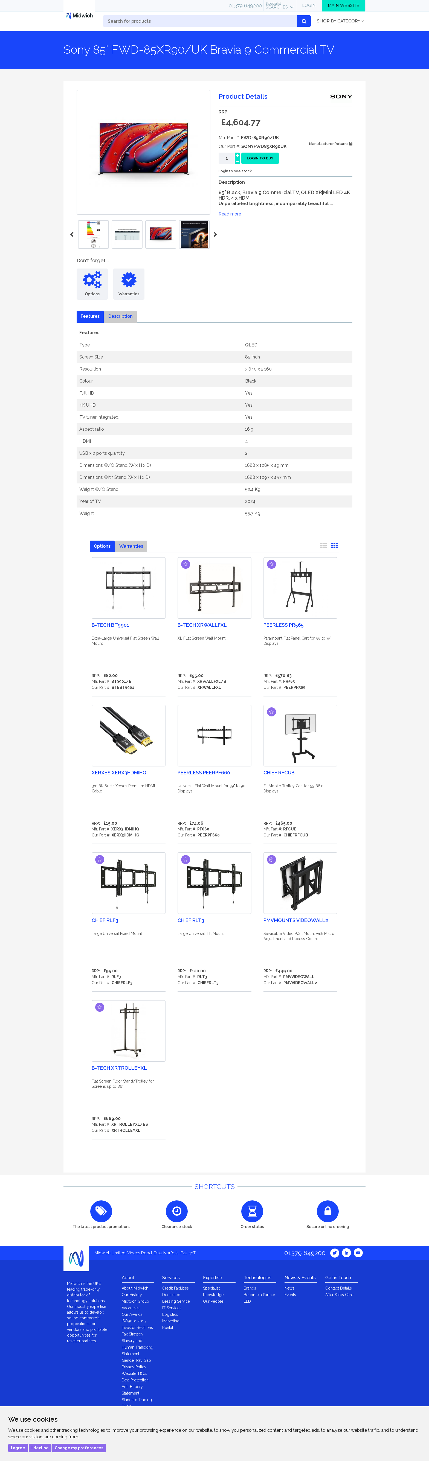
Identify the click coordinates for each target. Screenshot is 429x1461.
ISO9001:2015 (134, 1321)
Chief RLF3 (105, 920)
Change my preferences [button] (79, 1448)
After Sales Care (339, 1295)
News (289, 1288)
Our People (213, 1301)
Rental (167, 1327)
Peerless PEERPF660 (204, 772)
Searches (277, 5)
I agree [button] (18, 1448)
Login (309, 5)
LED (247, 1301)
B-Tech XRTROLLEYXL (119, 1068)
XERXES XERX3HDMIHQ (119, 772)
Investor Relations (137, 1327)
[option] (160, 234)
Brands (250, 1288)
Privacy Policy (134, 1367)
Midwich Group (135, 1301)
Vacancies (131, 1308)
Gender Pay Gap (136, 1360)
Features (90, 316)
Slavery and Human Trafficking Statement (137, 1347)
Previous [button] (72, 234)
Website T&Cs (134, 1373)
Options (102, 546)
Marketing (170, 1321)
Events (290, 1295)
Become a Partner (259, 1295)
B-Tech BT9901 (110, 625)
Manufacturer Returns (330, 144)
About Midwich (135, 1288)
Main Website (343, 5)
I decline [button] (40, 1448)
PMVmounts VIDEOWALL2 (295, 920)
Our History (132, 1295)
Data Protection (135, 1380)
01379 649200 (245, 5)
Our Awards (132, 1314)
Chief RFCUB (279, 772)
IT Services (171, 1308)
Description (120, 316)
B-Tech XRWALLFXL (202, 625)
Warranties (131, 546)
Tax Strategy (132, 1334)
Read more (230, 214)
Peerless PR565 (283, 625)
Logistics (170, 1314)
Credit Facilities (175, 1288)
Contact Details (338, 1288)
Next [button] (214, 234)
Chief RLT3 (191, 920)
